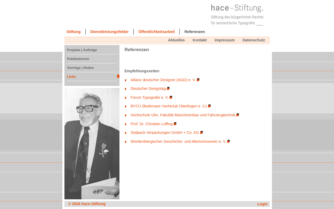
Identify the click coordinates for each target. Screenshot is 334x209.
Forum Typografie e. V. (150, 97)
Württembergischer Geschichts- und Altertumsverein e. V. (178, 141)
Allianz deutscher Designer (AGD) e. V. (163, 80)
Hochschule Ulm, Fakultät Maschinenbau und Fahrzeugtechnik (183, 115)
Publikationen (78, 59)
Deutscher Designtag (148, 88)
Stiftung (74, 32)
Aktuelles (176, 40)
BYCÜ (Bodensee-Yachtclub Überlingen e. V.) (169, 106)
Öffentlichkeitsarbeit (156, 32)
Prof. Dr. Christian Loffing (152, 124)
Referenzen (194, 32)
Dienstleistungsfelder (109, 32)
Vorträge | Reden (80, 68)
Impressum (225, 40)
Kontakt (200, 40)
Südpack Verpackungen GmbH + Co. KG (165, 132)
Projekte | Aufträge (82, 50)
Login (262, 204)
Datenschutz (254, 40)
